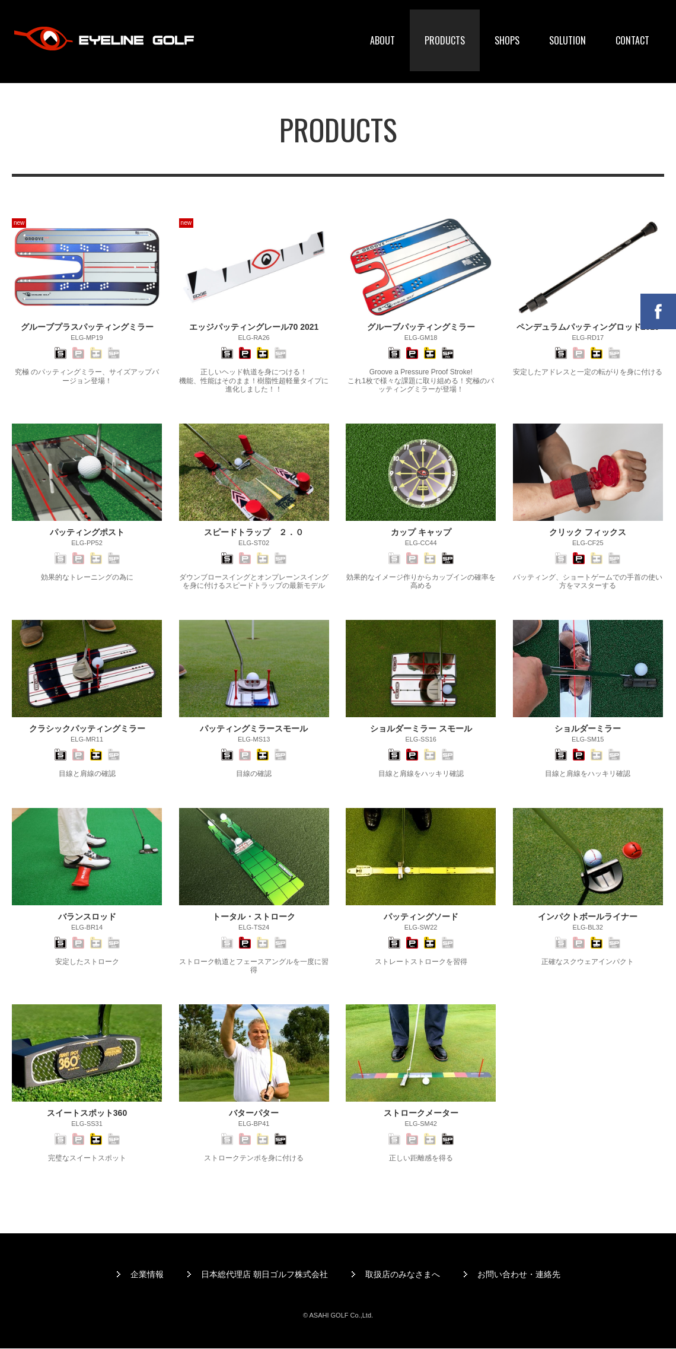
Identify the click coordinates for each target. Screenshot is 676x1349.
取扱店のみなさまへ (402, 1274)
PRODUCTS (445, 40)
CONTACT (632, 40)
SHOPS (507, 40)
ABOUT (382, 40)
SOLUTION (567, 40)
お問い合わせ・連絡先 (518, 1274)
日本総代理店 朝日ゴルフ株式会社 (264, 1274)
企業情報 (147, 1274)
